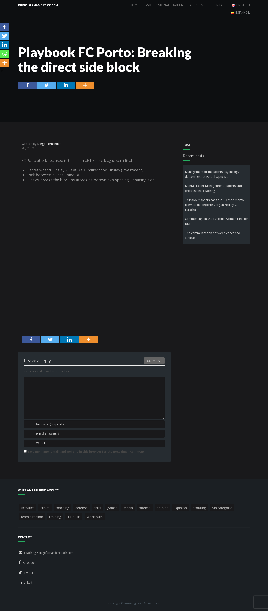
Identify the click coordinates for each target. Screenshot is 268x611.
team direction (32, 517)
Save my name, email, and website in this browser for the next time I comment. (86, 451)
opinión (162, 508)
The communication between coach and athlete (212, 235)
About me (197, 5)
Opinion (181, 508)
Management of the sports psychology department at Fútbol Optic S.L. (212, 174)
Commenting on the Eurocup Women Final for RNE (216, 221)
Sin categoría (222, 508)
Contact (219, 5)
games (112, 508)
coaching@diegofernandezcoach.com (49, 553)
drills (97, 508)
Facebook (28, 563)
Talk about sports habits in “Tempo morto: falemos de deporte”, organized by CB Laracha (214, 205)
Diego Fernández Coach (38, 5)
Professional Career (164, 5)
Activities (27, 508)
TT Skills (73, 517)
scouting (199, 508)
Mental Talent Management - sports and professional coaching (213, 188)
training (55, 517)
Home (134, 5)
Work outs (95, 517)
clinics (45, 508)
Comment (154, 360)
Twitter (28, 573)
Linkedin (28, 583)
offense (144, 508)
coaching (62, 508)
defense (81, 508)
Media (128, 508)
